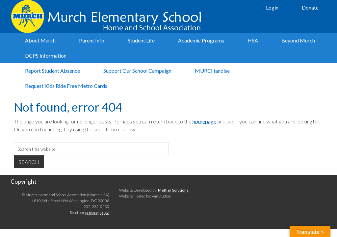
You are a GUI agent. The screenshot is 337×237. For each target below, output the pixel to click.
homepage (204, 121)
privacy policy (97, 212)
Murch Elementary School (108, 16)
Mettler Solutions (173, 190)
